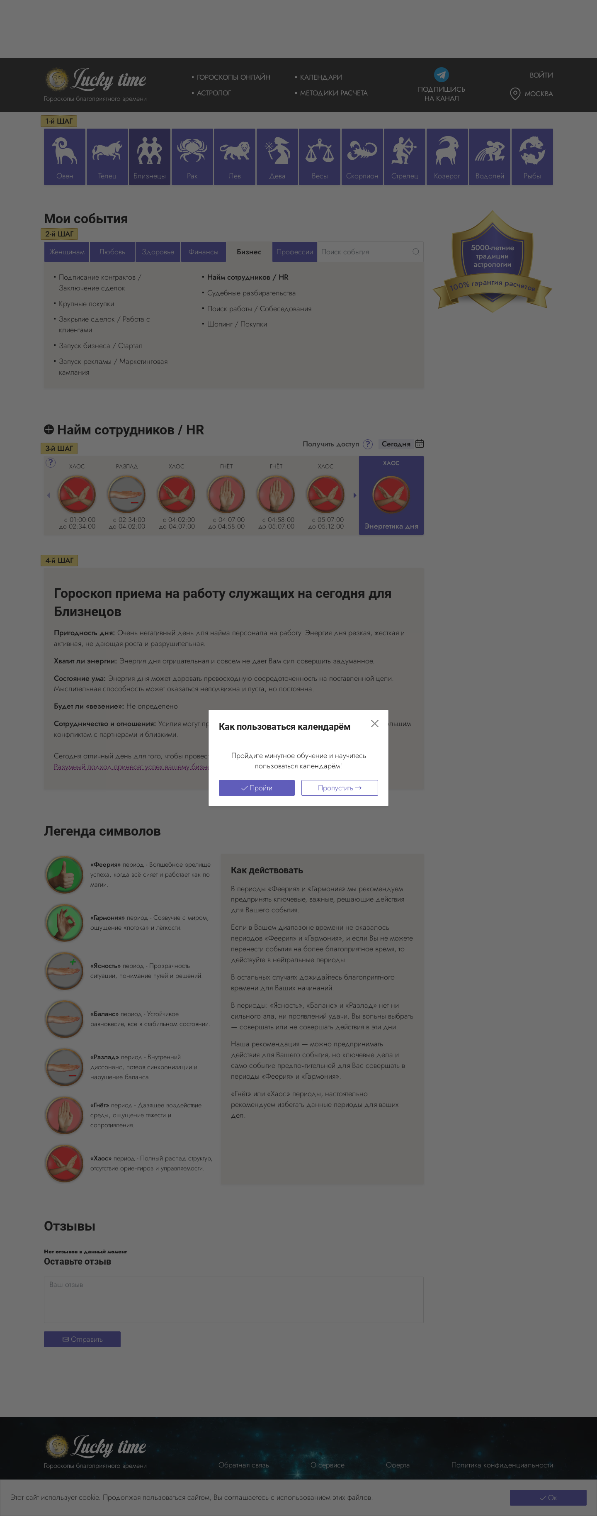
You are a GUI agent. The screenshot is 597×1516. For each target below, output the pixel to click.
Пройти (256, 787)
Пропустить (340, 787)
